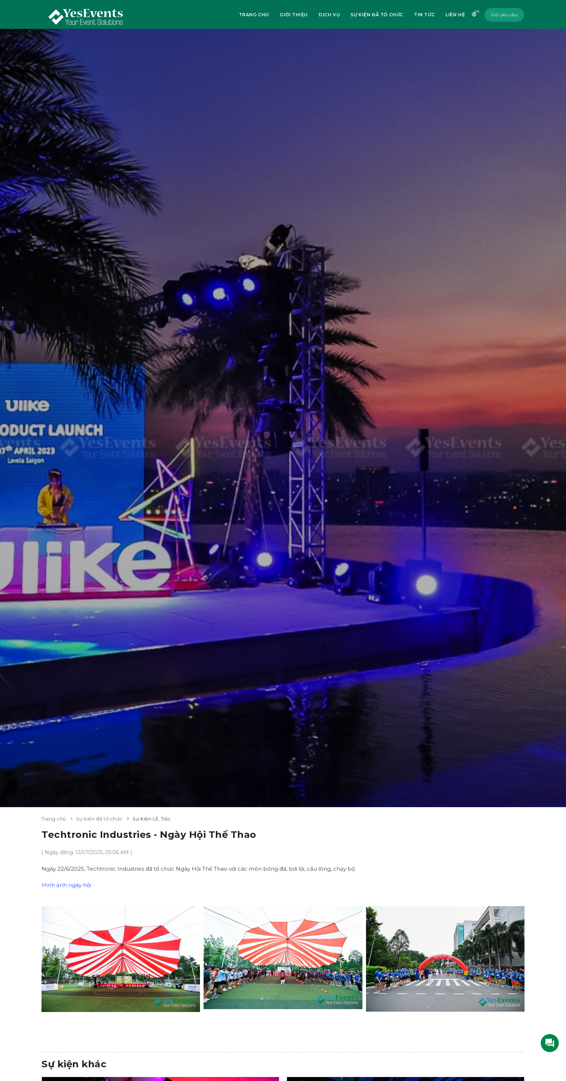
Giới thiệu (294, 14)
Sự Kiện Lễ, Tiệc (151, 819)
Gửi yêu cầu (504, 14)
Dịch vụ (329, 14)
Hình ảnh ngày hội (66, 885)
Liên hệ (455, 14)
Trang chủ (254, 14)
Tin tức (424, 14)
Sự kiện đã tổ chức (377, 14)
